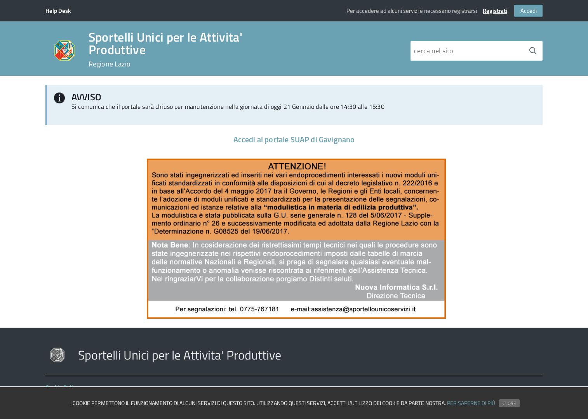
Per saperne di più (471, 403)
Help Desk (58, 10)
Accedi (528, 10)
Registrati (495, 10)
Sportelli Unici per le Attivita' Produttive (165, 49)
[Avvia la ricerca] (533, 51)
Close (509, 403)
